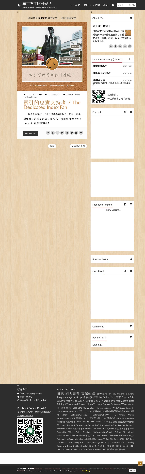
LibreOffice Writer (124, 415)
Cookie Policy (86, 471)
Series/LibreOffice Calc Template (74, 432)
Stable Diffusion (80, 446)
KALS (122, 439)
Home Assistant (68, 425)
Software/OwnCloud (103, 432)
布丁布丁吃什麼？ (37, 3)
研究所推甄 (95, 418)
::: (71, 5)
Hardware (95, 428)
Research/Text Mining (123, 442)
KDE (127, 439)
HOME (77, 5)
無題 (111, 421)
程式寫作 (80, 400)
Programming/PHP (65, 418)
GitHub (86, 418)
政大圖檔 (102, 393)
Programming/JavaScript (70, 397)
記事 (118, 397)
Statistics (120, 418)
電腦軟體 (88, 393)
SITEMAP (86, 5)
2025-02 (127, 73)
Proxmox (115, 400)
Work (77, 439)
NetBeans (114, 435)
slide (104, 411)
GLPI (132, 446)
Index (77, 94)
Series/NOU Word (80, 449)
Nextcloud (61, 442)
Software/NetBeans (65, 439)
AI (116, 425)
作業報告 (78, 418)
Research (130, 425)
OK (132, 470)
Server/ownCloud (64, 446)
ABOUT (96, 5)
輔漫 (126, 446)
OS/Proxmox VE (65, 400)
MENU (106, 5)
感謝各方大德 (99, 80)
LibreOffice (100, 435)
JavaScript (104, 397)
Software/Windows (65, 411)
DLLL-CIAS (77, 408)
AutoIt (88, 428)
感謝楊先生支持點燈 (102, 73)
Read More (30, 133)
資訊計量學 (70, 421)
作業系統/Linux (94, 439)
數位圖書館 (120, 449)
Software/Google (126, 435)
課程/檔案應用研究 (111, 446)
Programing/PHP (76, 442)
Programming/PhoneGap (98, 442)
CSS (111, 439)
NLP (107, 435)
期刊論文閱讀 (117, 393)
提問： (24, 397)
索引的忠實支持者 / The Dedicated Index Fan (52, 104)
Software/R (120, 432)
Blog (107, 439)
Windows (69, 428)
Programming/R (107, 425)
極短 (87, 435)
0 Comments (54, 94)
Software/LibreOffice (102, 415)
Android (106, 400)
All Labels (70, 389)
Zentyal (83, 439)
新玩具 (130, 408)
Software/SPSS (95, 449)
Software (61, 428)
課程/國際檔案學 (122, 428)
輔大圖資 (72, 393)
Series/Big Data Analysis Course (94, 421)
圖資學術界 (79, 428)
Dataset (121, 425)
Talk (132, 397)
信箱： (29, 393)
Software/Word (107, 428)
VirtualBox (80, 435)
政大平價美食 (109, 449)
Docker (103, 418)
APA (103, 439)
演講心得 (111, 418)
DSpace (125, 397)
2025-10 (127, 66)
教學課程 (94, 446)
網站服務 (97, 411)
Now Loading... (113, 209)
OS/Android (71, 404)
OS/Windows (89, 408)
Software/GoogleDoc (80, 415)
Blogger (130, 393)
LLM (132, 428)
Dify (92, 435)
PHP (78, 421)
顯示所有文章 (68, 17)
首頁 (52, 146)
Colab (116, 439)
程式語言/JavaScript (84, 411)
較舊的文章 (78, 146)
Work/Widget (119, 408)
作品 (85, 397)
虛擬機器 (66, 408)
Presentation (85, 404)
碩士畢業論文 (93, 400)
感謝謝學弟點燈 (100, 66)
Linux (112, 397)
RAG (97, 425)
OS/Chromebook (64, 449)
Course (70, 94)
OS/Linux (97, 404)
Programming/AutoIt (85, 425)
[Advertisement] (112, 179)
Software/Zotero (104, 408)
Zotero (124, 400)
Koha (131, 439)
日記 (60, 393)
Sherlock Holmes (30, 97)
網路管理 (93, 397)
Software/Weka (119, 404)
